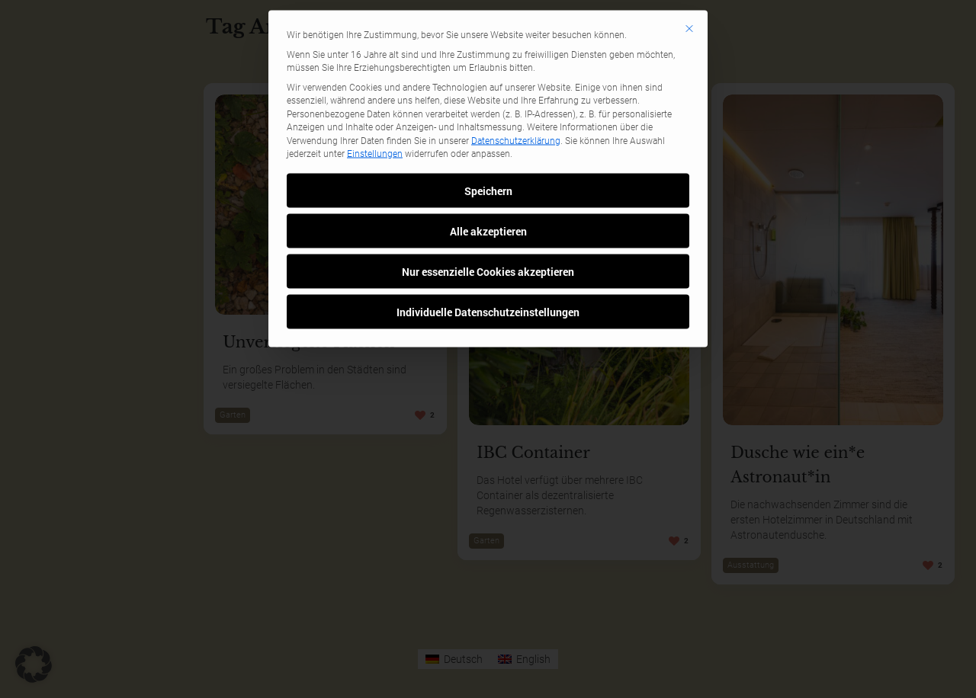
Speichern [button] (488, 39)
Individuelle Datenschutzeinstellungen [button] (488, 160)
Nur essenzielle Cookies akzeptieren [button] (488, 120)
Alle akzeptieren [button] (488, 79)
